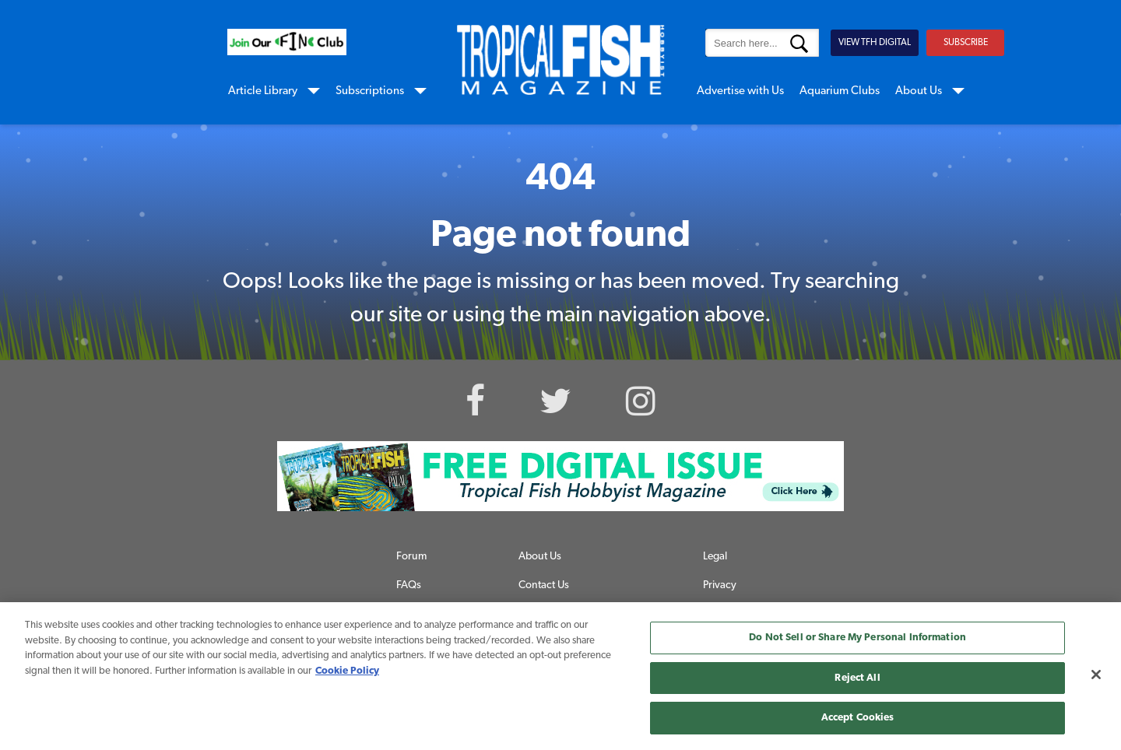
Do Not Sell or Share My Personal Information (857, 638)
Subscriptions (370, 91)
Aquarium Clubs (839, 91)
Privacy (719, 585)
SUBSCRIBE (966, 42)
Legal (715, 556)
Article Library (262, 91)
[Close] (1096, 674)
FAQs (408, 585)
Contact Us (543, 585)
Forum (411, 556)
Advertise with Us (740, 91)
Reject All (857, 678)
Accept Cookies (857, 718)
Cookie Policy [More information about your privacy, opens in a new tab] (347, 671)
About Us (918, 91)
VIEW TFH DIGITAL (874, 42)
